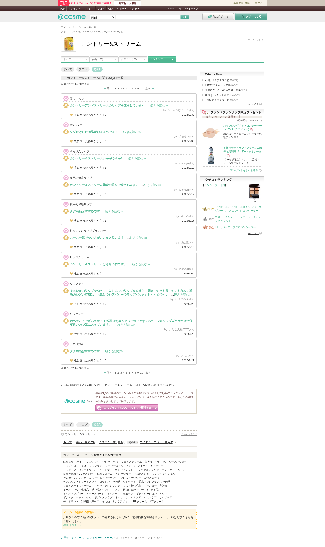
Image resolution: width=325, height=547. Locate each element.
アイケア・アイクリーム (152, 465)
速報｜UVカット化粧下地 (222, 95)
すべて (67, 69)
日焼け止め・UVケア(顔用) (78, 473)
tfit (216, 227)
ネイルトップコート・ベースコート (83, 493)
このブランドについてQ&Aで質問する (127, 407)
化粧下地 (160, 461)
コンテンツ (156, 59)
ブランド (89, 8)
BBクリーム (140, 501)
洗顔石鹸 (68, 461)
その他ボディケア (148, 469)
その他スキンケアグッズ (116, 501)
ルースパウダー (178, 461)
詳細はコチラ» (72, 525)
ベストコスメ (191, 9)
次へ (148, 88)
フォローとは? (189, 434)
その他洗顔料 (141, 473)
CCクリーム (157, 501)
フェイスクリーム (131, 461)
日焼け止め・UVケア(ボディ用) (141, 489)
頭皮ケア (128, 493)
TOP (62, 8)
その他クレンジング (74, 477)
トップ (67, 59)
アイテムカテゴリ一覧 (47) (156, 442)
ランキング (74, 8)
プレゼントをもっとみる (244, 170)
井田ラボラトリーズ (72, 537)
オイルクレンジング (88, 461)
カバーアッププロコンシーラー (238, 227)
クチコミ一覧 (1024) (111, 442)
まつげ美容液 (151, 477)
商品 (97, 59)
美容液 (148, 461)
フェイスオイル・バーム (77, 485)
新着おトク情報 (127, 3)
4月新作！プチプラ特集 (221, 80)
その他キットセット (124, 481)
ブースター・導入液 (155, 485)
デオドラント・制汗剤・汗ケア (81, 501)
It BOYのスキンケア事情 (222, 85)
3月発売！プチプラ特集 (221, 100)
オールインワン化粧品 (76, 489)
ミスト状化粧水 (132, 485)
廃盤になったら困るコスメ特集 (226, 90)
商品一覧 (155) (85, 442)
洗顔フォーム (105, 473)
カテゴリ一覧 (174, 9)
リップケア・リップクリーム (80, 469)
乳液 (115, 461)
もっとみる (253, 104)
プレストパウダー (130, 477)
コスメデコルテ (224, 217)
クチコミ (129, 59)
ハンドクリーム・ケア (174, 469)
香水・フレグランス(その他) (155, 481)
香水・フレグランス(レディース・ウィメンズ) (108, 465)
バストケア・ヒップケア (158, 497)
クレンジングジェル (163, 473)
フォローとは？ (255, 40)
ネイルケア (113, 493)
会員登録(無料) (241, 3)
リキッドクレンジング (107, 485)
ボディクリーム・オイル (77, 497)
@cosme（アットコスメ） (150, 537)
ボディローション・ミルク (151, 493)
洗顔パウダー (123, 473)
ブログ (100, 8)
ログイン (260, 3)
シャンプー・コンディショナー (117, 469)
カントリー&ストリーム (81, 434)
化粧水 (106, 461)
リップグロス (71, 465)
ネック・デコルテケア (128, 497)
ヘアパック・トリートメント (80, 481)
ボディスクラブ (103, 497)
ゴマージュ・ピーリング (103, 477)
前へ (109, 88)
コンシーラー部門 (214, 185)
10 (141, 88)
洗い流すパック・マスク (106, 489)
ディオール (221, 207)
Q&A (110, 8)
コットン (105, 481)
